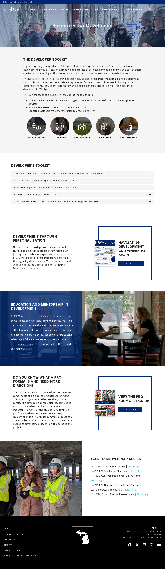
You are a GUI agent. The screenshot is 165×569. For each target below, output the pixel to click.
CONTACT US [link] (9, 539)
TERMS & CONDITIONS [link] (14, 550)
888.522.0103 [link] (155, 534)
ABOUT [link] (7, 529)
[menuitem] (150, 9)
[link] (11, 9)
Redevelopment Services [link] (55, 9)
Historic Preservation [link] (106, 9)
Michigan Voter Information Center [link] (22, 556)
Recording (133, 466)
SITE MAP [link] (8, 545)
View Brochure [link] (130, 409)
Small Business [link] (81, 9)
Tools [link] (34, 9)
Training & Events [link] (132, 9)
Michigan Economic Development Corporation (17, 2)
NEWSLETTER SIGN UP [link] (13, 534)
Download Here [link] (131, 263)
